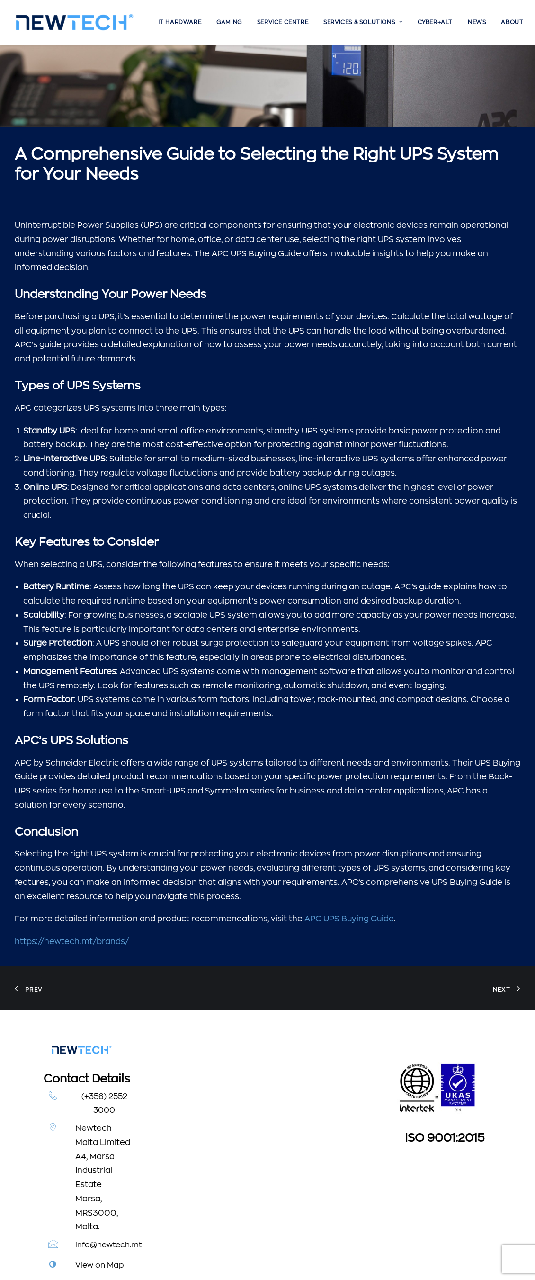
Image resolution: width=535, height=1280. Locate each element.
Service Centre (282, 22)
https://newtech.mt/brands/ (72, 859)
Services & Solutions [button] (362, 22)
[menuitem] (180, 22)
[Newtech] (74, 22)
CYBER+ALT (435, 22)
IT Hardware (180, 22)
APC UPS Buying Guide (349, 836)
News (477, 22)
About (512, 22)
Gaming (229, 22)
